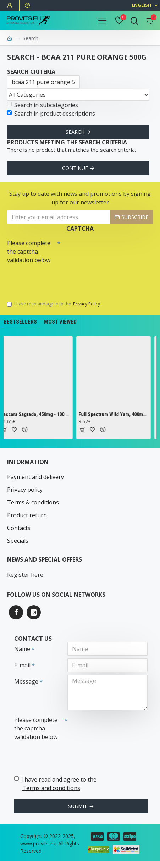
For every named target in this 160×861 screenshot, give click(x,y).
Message (26, 681)
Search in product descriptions (51, 113)
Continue (75, 168)
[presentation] (56, 279)
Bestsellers (20, 322)
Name (22, 649)
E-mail (22, 665)
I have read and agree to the (54, 304)
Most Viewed (60, 322)
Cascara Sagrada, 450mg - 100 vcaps (37, 414)
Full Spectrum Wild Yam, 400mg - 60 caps (115, 414)
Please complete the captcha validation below (28, 251)
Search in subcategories (42, 105)
